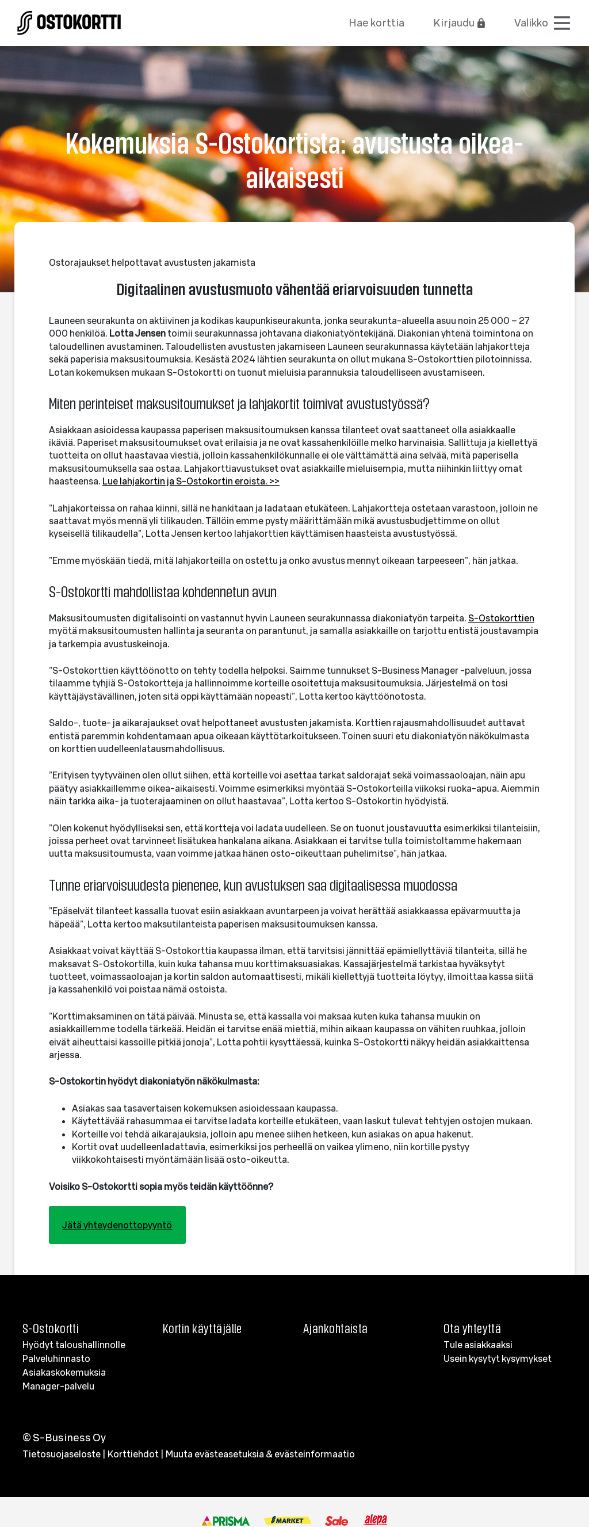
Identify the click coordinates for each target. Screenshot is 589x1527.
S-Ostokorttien (501, 618)
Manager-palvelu (58, 1386)
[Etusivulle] (69, 20)
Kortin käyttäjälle (202, 1328)
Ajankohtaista (335, 1328)
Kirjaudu (460, 22)
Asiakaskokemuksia (64, 1372)
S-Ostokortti (50, 1328)
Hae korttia (376, 22)
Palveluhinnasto (56, 1358)
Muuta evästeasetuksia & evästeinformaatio (260, 1454)
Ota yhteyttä (472, 1328)
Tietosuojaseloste (61, 1454)
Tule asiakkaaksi (477, 1344)
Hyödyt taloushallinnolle (73, 1344)
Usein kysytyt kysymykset (497, 1358)
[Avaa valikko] (543, 23)
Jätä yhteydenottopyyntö (117, 1225)
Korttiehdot (133, 1454)
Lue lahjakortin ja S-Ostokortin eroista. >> (191, 481)
